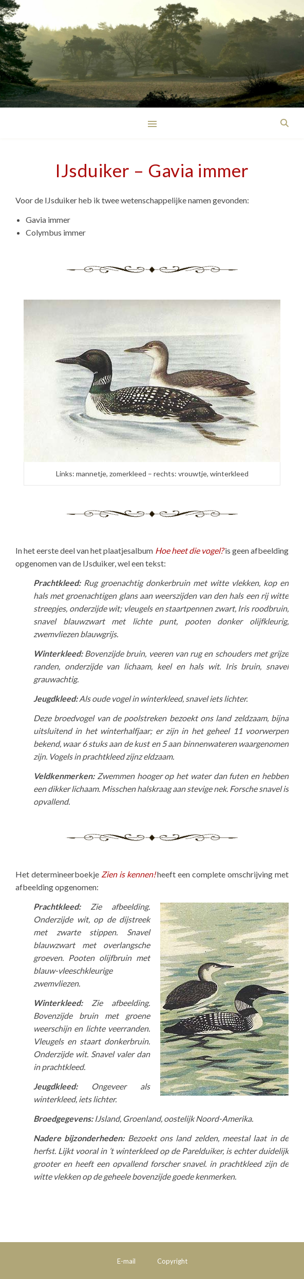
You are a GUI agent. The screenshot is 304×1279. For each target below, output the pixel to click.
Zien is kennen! (128, 874)
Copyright (172, 1261)
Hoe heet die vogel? (189, 550)
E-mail (126, 1261)
